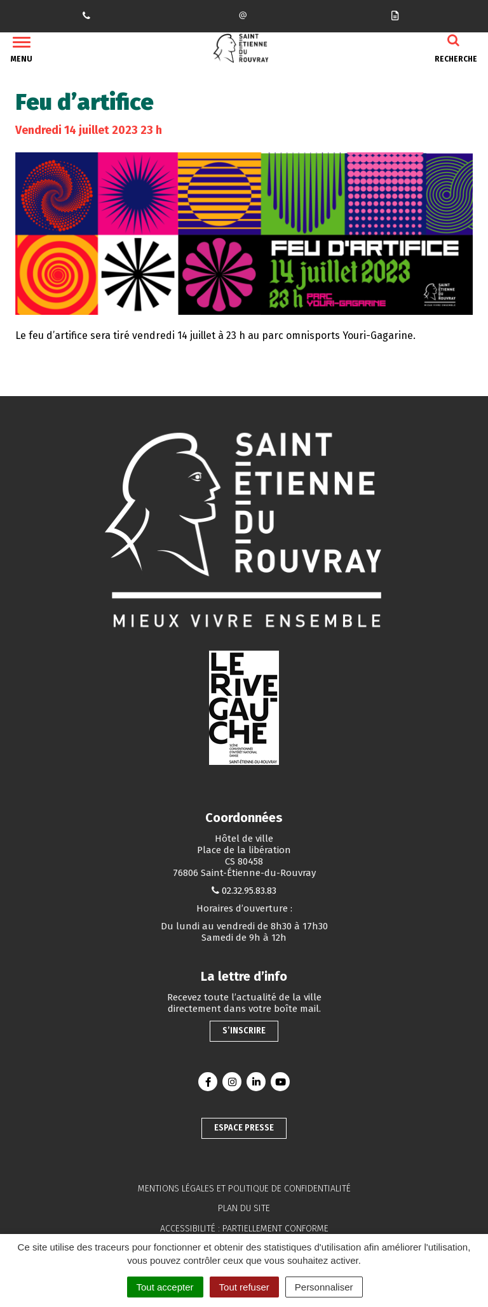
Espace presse (244, 1127)
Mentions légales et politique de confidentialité (244, 1188)
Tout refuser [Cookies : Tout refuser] (244, 1287)
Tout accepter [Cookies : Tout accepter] (165, 1287)
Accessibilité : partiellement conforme (244, 1228)
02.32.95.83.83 (249, 890)
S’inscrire (244, 1030)
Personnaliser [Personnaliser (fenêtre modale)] (324, 1287)
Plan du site (244, 1208)
